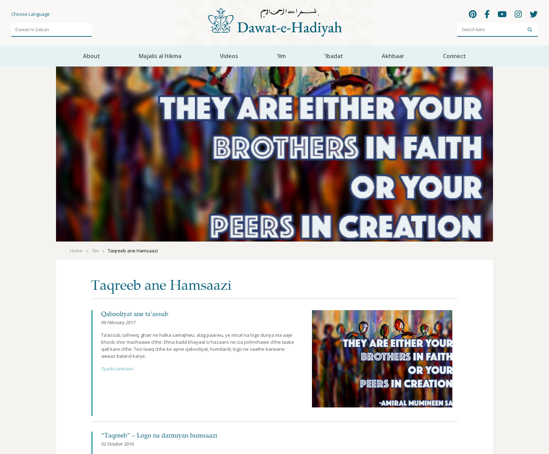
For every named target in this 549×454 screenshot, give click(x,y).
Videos (229, 56)
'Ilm (281, 56)
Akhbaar (393, 56)
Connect (454, 56)
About (91, 56)
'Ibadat (333, 56)
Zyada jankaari (117, 368)
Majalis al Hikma (160, 56)
